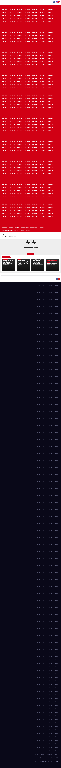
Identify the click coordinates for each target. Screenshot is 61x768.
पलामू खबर (41, 227)
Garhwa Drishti (53, 260)
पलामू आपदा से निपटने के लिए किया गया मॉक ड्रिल (29, 227)
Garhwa (49, 260)
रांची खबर (22, 230)
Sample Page (51, 224)
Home (3, 6)
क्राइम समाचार (4, 227)
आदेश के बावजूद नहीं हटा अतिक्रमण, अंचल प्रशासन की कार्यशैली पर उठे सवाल (8, 263)
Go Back (30, 253)
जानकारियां (17, 227)
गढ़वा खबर (11, 227)
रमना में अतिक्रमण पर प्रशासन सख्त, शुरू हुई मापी (10, 230)
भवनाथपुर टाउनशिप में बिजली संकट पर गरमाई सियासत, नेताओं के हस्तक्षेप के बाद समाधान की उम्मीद (38, 262)
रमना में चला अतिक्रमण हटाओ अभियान (52, 264)
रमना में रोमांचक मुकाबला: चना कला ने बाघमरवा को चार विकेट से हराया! (23, 263)
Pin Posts (9, 6)
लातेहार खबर (28, 230)
